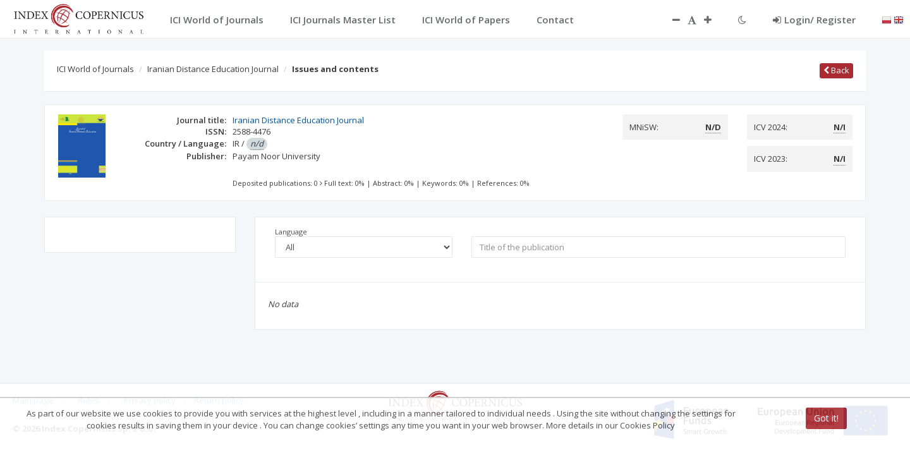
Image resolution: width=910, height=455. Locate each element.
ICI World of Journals (95, 69)
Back (836, 70)
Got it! (826, 418)
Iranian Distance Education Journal (213, 69)
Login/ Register (814, 19)
